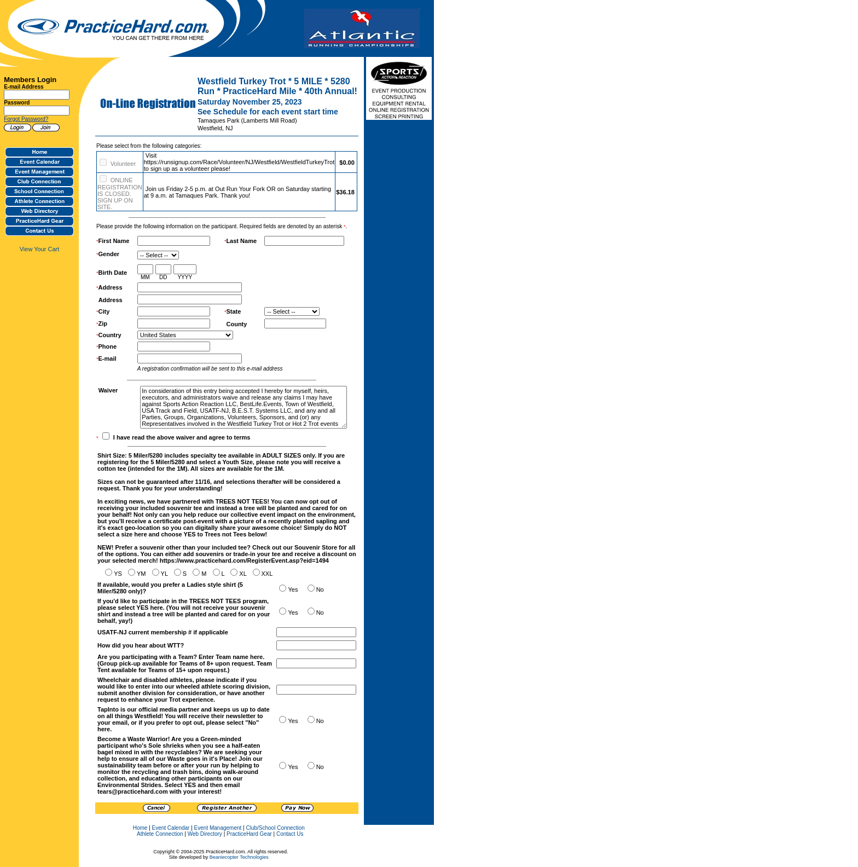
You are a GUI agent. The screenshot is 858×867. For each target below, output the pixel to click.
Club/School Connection (275, 828)
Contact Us (289, 834)
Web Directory (205, 834)
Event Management (218, 828)
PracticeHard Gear (249, 834)
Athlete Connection (160, 834)
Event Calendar (171, 828)
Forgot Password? (26, 119)
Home (140, 828)
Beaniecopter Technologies (239, 857)
